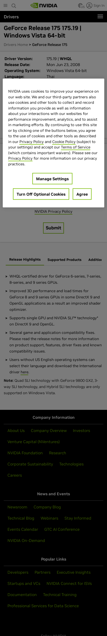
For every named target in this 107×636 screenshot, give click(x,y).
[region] (54, 143)
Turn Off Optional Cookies (41, 194)
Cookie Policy (64, 141)
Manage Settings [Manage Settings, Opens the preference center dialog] (52, 178)
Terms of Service (75, 147)
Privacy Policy (31, 141)
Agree (82, 194)
